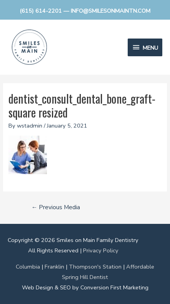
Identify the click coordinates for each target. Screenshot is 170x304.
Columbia (28, 266)
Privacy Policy (100, 250)
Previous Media (56, 207)
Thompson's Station (95, 266)
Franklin (54, 266)
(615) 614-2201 (41, 11)
